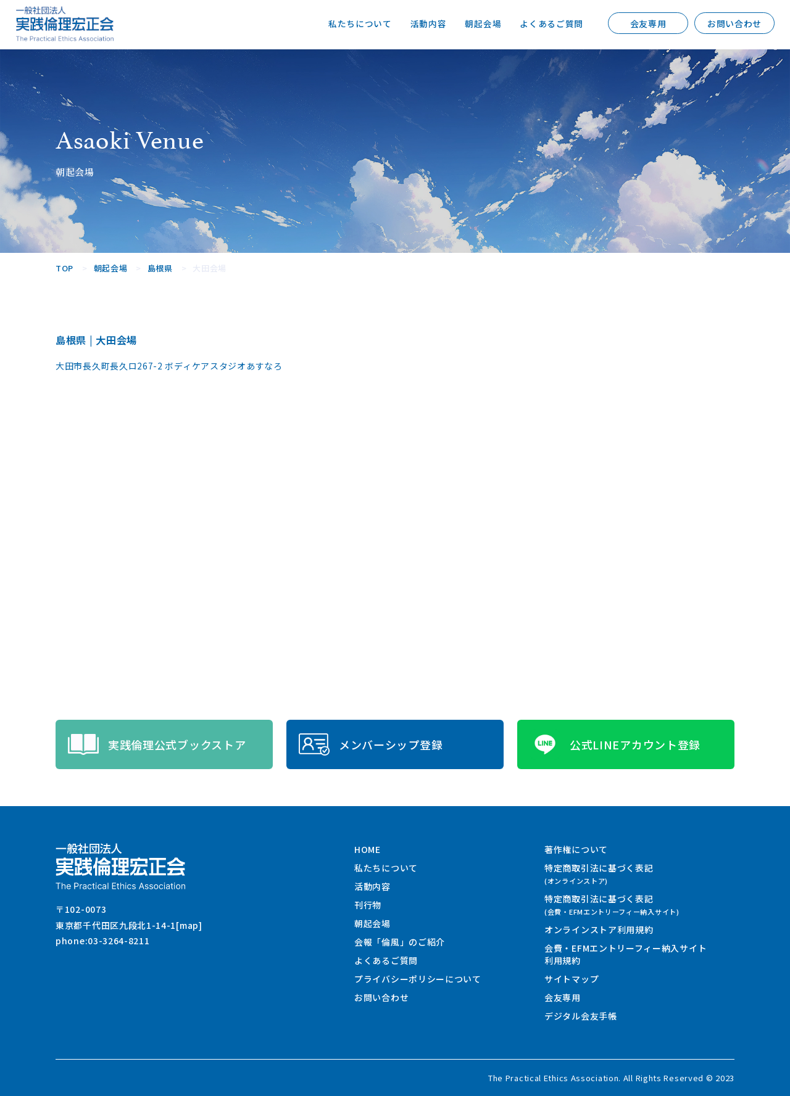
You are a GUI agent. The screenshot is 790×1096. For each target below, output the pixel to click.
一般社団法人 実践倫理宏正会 (64, 23)
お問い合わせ (734, 23)
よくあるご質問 (551, 23)
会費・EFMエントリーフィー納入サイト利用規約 (625, 954)
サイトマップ (571, 979)
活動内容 (428, 23)
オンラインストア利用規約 (598, 929)
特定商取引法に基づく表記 (598, 874)
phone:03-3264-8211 (103, 940)
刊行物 (367, 905)
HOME (367, 849)
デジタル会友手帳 (580, 1016)
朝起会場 (483, 23)
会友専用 (648, 23)
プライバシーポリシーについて (417, 979)
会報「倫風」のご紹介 (399, 942)
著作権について (576, 849)
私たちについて (360, 23)
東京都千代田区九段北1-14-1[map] (129, 925)
